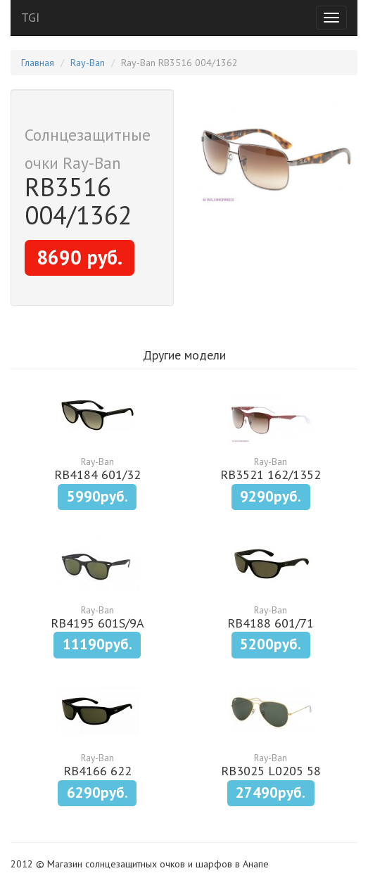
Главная (37, 62)
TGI (30, 17)
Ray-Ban (87, 62)
